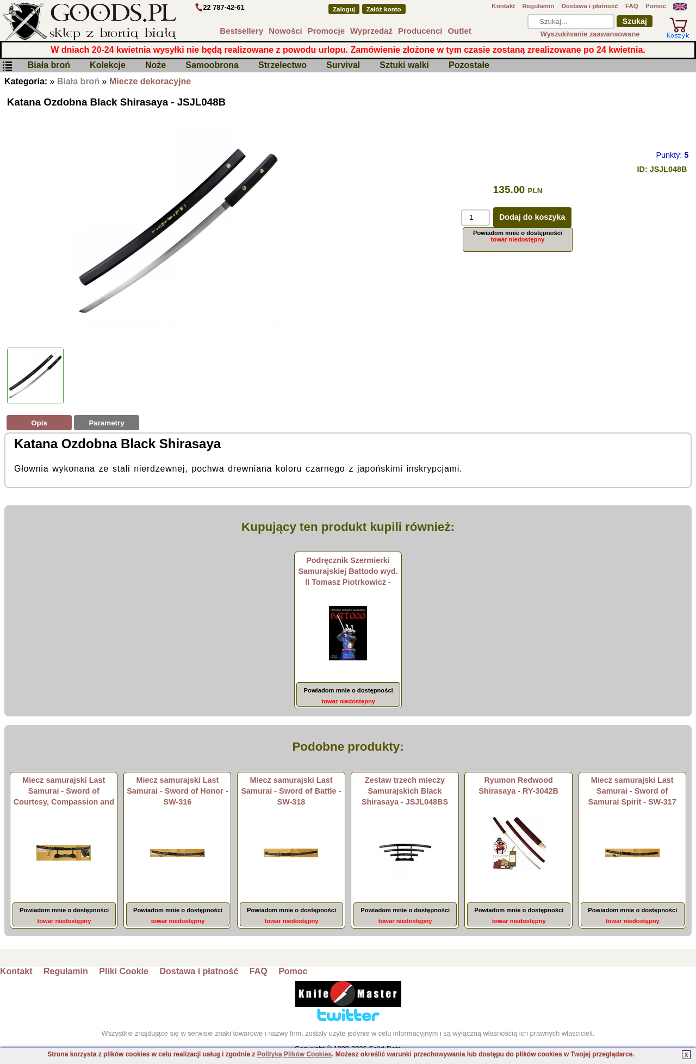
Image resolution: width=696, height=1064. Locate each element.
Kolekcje (108, 65)
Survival (343, 65)
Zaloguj (344, 9)
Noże (155, 65)
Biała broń (49, 65)
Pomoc (655, 6)
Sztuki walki (404, 65)
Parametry (106, 423)
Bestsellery (241, 30)
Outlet (459, 30)
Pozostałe (469, 65)
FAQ (631, 6)
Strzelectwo (282, 65)
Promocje (326, 30)
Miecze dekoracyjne (150, 81)
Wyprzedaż (371, 30)
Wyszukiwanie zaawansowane (590, 34)
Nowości (285, 30)
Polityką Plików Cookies (294, 1054)
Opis (39, 423)
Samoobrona (212, 65)
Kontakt (503, 6)
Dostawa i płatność (589, 6)
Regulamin (538, 6)
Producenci (420, 30)
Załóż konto (383, 9)
